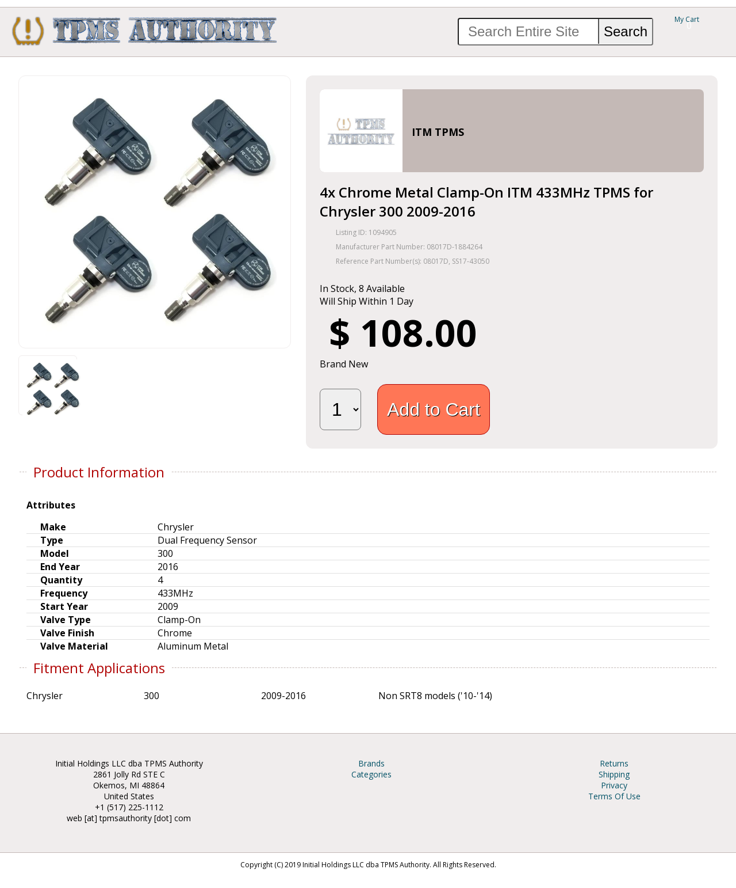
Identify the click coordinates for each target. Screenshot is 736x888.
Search (625, 31)
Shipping (614, 774)
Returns (614, 763)
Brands (371, 763)
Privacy (614, 785)
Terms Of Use (614, 796)
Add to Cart (433, 409)
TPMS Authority (145, 30)
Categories (371, 774)
